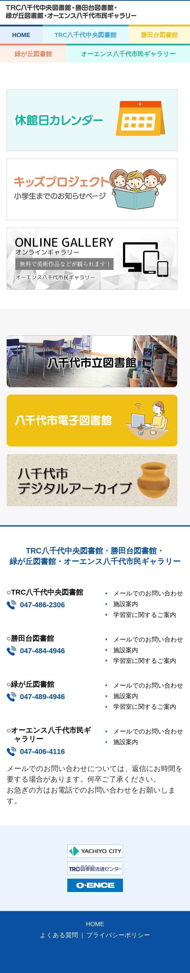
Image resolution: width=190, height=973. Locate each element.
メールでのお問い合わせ (148, 593)
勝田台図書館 (159, 35)
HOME (21, 35)
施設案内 (125, 603)
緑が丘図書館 (33, 54)
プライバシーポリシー (118, 935)
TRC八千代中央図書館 (86, 35)
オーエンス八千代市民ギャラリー (128, 54)
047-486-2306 (42, 605)
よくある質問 (59, 935)
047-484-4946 (42, 651)
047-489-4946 (42, 697)
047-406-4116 (42, 751)
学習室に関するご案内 (144, 614)
